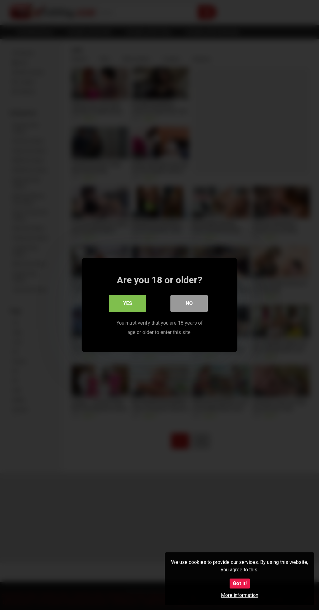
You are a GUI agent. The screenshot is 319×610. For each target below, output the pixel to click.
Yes (127, 303)
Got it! (240, 583)
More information (239, 595)
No (189, 303)
